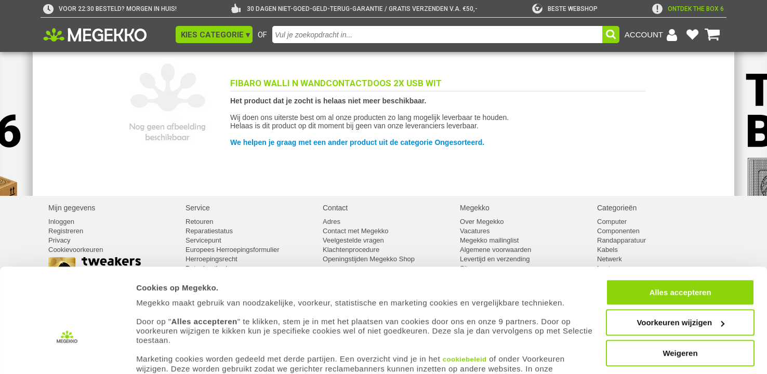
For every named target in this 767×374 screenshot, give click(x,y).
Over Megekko (482, 221)
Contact (335, 208)
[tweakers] (565, 9)
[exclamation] (688, 9)
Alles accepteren (680, 258)
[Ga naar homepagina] (106, 35)
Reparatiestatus (209, 231)
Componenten (618, 231)
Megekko (475, 208)
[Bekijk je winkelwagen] (712, 35)
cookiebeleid (465, 325)
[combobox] (437, 34)
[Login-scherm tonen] (653, 35)
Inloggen (61, 221)
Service (198, 208)
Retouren (199, 221)
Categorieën (617, 208)
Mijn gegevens (71, 208)
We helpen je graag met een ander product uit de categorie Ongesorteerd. (357, 142)
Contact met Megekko (355, 231)
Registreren (65, 231)
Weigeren (680, 319)
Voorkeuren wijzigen (680, 289)
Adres (331, 221)
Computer (612, 221)
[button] (214, 34)
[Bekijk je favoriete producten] (692, 35)
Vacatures (475, 231)
